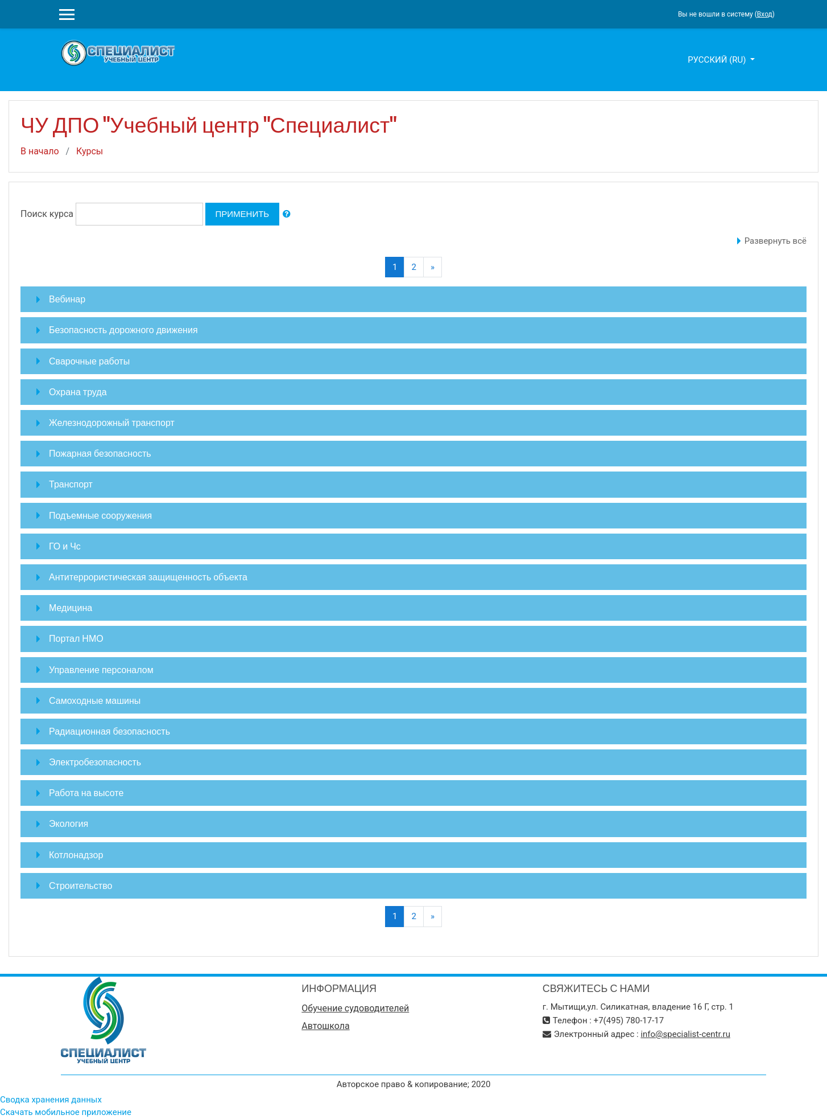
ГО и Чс (65, 546)
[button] (287, 214)
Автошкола (325, 1025)
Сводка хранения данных (51, 1100)
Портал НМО (76, 638)
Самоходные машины (94, 700)
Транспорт (71, 484)
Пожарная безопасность (100, 453)
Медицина (70, 607)
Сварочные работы (89, 361)
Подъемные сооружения (100, 515)
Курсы (89, 151)
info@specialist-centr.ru (685, 1034)
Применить (243, 213)
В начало (39, 151)
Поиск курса (46, 213)
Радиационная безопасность (109, 731)
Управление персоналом (101, 669)
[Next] (432, 267)
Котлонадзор (76, 854)
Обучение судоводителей (355, 1008)
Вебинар (67, 299)
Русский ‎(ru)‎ (718, 60)
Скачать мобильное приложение (65, 1112)
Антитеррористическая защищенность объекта (148, 577)
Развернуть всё (776, 241)
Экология (68, 823)
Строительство (80, 885)
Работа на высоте (86, 792)
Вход (764, 14)
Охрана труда (78, 391)
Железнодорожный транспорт (112, 422)
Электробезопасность (95, 762)
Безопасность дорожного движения (123, 329)
